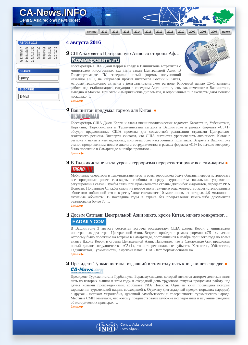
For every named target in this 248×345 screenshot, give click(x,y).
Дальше (76, 100)
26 (44, 57)
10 (32, 51)
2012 (159, 31)
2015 (126, 31)
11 (38, 51)
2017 (104, 31)
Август (25, 42)
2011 (170, 31)
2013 (148, 31)
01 (21, 48)
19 (44, 54)
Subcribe (27, 89)
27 (49, 57)
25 (38, 57)
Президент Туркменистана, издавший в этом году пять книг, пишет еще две (147, 263)
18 (38, 54)
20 (49, 54)
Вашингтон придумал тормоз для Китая (111, 110)
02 (27, 48)
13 (49, 51)
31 (32, 60)
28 (55, 57)
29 (21, 60)
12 (44, 51)
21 (55, 54)
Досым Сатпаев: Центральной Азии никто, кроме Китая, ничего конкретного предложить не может (150, 215)
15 (21, 54)
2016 (115, 31)
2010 (181, 31)
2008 (203, 31)
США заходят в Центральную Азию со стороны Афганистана (126, 53)
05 (44, 48)
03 (32, 48)
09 (27, 51)
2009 (192, 31)
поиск (226, 31)
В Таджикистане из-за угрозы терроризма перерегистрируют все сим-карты (147, 162)
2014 (137, 31)
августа (79, 42)
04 (38, 48)
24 (32, 57)
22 (21, 57)
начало (91, 31)
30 (27, 60)
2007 (214, 31)
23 (27, 57)
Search (25, 71)
